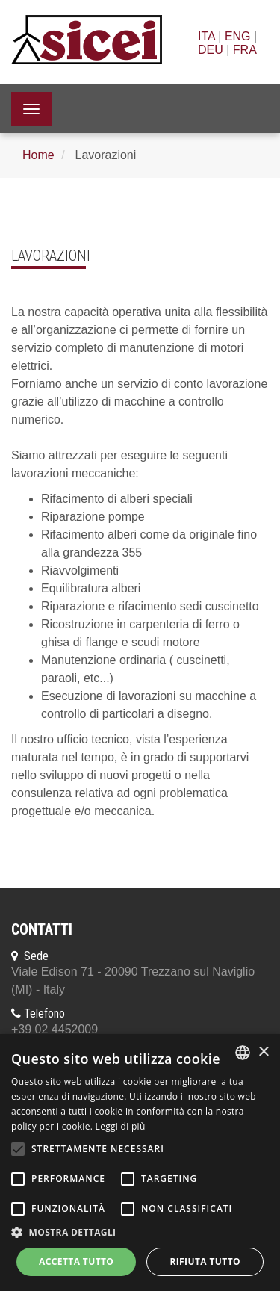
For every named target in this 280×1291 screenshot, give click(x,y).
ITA (206, 36)
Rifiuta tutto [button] (204, 1261)
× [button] (263, 1052)
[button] (140, 1233)
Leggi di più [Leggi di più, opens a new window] (121, 1126)
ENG (238, 36)
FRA (245, 49)
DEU (210, 49)
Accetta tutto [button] (76, 1261)
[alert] (140, 1162)
